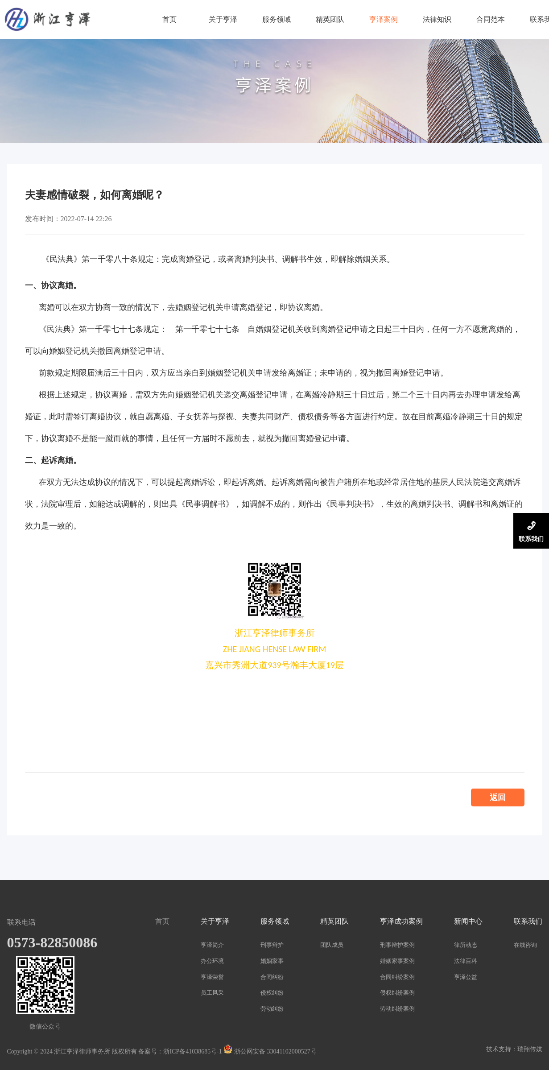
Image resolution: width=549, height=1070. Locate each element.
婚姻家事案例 (397, 961)
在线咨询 (525, 945)
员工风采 (212, 992)
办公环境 (212, 961)
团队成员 (331, 945)
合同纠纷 (272, 977)
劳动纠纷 (272, 1008)
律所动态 (465, 945)
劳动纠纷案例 (397, 1008)
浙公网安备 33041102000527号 (269, 1051)
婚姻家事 (272, 961)
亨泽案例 (383, 19)
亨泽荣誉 (212, 977)
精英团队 (330, 19)
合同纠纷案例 (397, 977)
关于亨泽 (223, 19)
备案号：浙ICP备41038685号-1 (180, 1051)
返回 (498, 797)
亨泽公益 (465, 977)
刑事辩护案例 (397, 945)
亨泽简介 (212, 945)
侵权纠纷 (272, 992)
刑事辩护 (272, 945)
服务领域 (276, 19)
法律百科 (465, 961)
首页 (169, 19)
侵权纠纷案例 (397, 992)
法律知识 (437, 19)
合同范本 (490, 19)
